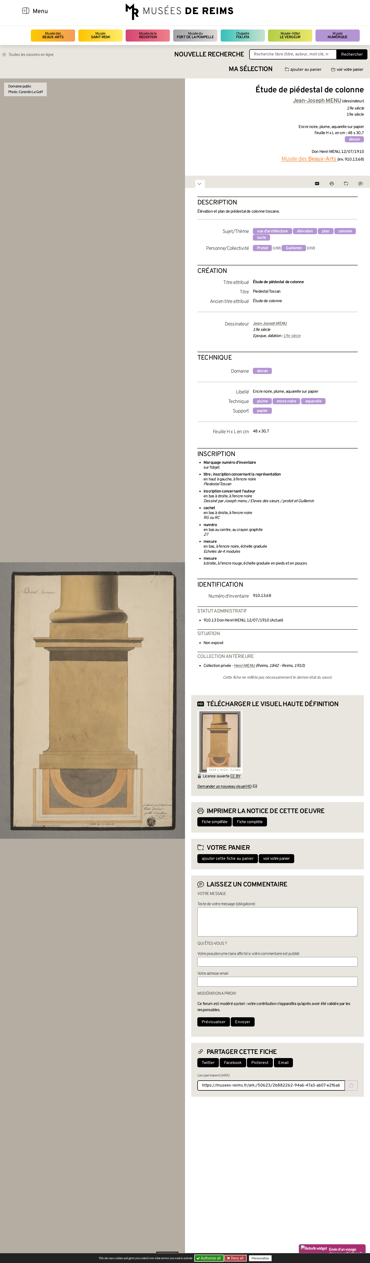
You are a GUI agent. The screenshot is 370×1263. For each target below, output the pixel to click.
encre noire (286, 401)
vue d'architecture (272, 231)
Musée (100, 35)
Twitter (208, 1062)
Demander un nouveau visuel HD (224, 786)
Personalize (260, 1258)
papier (262, 410)
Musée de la (148, 35)
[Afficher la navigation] (26, 11)
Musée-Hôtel (290, 35)
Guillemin (294, 248)
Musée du (195, 35)
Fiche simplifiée (214, 822)
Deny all (236, 1258)
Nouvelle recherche (209, 55)
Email (283, 1062)
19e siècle (292, 336)
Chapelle (242, 35)
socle (261, 237)
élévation (305, 231)
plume (262, 401)
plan (325, 231)
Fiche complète (250, 822)
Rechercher (352, 54)
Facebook (233, 1062)
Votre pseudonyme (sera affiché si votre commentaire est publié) (248, 953)
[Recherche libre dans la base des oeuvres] (293, 54)
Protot (262, 248)
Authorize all (209, 1258)
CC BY (235, 776)
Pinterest (260, 1062)
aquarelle (313, 401)
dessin (354, 139)
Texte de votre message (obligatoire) (226, 904)
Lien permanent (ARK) (213, 1075)
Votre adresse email (212, 973)
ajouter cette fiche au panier (228, 858)
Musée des (53, 35)
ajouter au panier (303, 69)
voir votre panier (347, 69)
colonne (345, 231)
